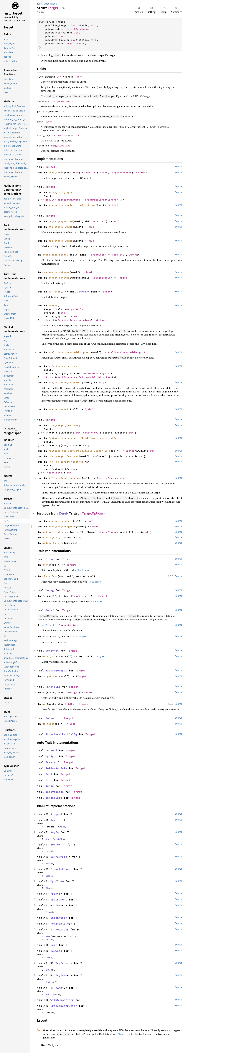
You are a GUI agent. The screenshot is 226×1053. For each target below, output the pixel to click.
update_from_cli (53, 537)
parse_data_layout (61, 192)
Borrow (55, 844)
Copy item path (63, 7)
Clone (49, 559)
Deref (63, 513)
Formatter (78, 596)
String (140, 172)
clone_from (50, 576)
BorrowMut (57, 857)
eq (43, 692)
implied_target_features (65, 461)
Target (50, 167)
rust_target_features (63, 425)
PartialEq (52, 686)
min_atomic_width (60, 226)
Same (53, 945)
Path (62, 312)
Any (52, 820)
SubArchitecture (100, 377)
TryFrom (61, 963)
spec (54, 3)
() (124, 254)
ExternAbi (99, 221)
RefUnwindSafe (56, 768)
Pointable (57, 923)
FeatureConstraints (110, 478)
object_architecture (62, 366)
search (53, 305)
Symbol (106, 373)
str (93, 25)
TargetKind (96, 254)
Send (48, 774)
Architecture (67, 377)
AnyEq (54, 832)
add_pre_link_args (55, 531)
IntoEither (58, 917)
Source (41, 12)
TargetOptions (75, 43)
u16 (76, 32)
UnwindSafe (53, 797)
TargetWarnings (121, 172)
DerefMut (52, 650)
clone (46, 564)
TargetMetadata (77, 28)
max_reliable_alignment (65, 382)
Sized (62, 826)
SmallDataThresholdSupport (126, 352)
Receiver (62, 929)
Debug (49, 590)
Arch (63, 36)
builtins (54, 291)
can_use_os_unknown (56, 272)
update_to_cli (52, 542)
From (53, 893)
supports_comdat (59, 521)
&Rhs (71, 703)
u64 (91, 226)
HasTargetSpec (56, 670)
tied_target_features (63, 456)
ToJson (50, 718)
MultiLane (51, 994)
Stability (90, 432)
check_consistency (55, 254)
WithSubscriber (62, 1000)
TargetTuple (102, 277)
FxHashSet (52, 472)
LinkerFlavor (107, 531)
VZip (58, 987)
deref (46, 636)
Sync (48, 780)
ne (43, 703)
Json (73, 723)
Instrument (58, 899)
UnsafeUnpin (54, 792)
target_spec (50, 676)
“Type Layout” (125, 1034)
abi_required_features (64, 478)
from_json (55, 172)
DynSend (51, 750)
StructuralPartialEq (61, 734)
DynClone (57, 881)
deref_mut (49, 656)
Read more (83, 570)
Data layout (47, 140)
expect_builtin (59, 277)
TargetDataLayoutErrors (100, 199)
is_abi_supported (60, 221)
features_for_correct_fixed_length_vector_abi (81, 438)
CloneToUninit (61, 869)
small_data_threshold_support (69, 352)
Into (58, 905)
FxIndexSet (92, 373)
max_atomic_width (60, 240)
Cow (73, 25)
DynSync (51, 756)
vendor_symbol (58, 409)
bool (115, 205)
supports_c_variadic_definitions (71, 205)
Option (49, 377)
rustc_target (43, 3)
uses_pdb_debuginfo (62, 526)
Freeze (50, 762)
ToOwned (56, 951)
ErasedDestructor (63, 1006)
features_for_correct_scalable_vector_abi (78, 450)
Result (90, 172)
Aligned (56, 814)
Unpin (49, 786)
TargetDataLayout (68, 199)
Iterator (83, 291)
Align (102, 382)
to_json (47, 723)
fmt (44, 596)
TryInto (61, 975)
